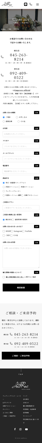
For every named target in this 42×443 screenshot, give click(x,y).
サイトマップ (27, 416)
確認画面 (21, 287)
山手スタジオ (7, 402)
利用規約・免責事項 (29, 409)
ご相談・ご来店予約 (21, 355)
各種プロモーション (9, 406)
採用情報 (26, 413)
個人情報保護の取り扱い (15, 277)
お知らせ (26, 402)
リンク (25, 396)
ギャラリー (6, 409)
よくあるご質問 (8, 413)
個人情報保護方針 (28, 406)
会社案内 (26, 399)
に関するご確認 (19, 277)
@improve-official (21, 90)
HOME (3, 29)
